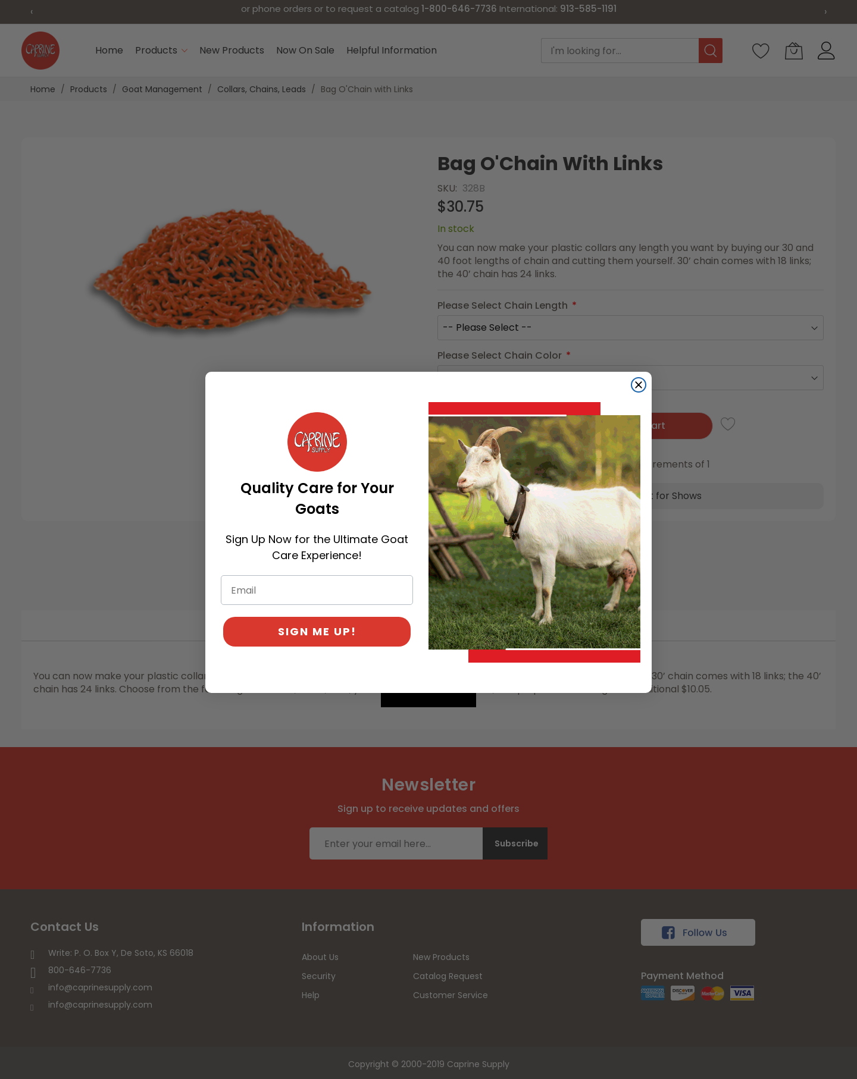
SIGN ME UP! (317, 631)
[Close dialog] (638, 385)
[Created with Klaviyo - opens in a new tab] (428, 700)
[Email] (317, 590)
